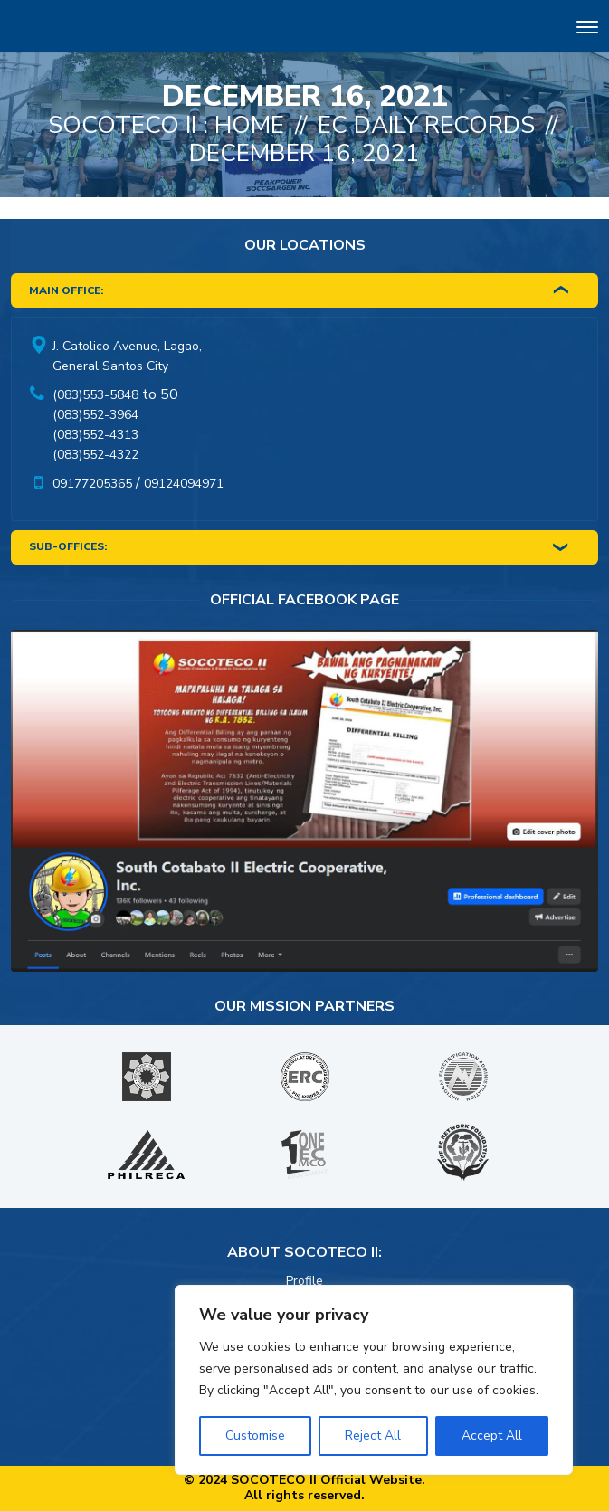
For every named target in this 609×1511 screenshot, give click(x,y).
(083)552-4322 (95, 454)
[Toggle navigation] (587, 29)
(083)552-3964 (95, 414)
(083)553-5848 (95, 395)
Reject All (373, 1435)
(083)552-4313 (95, 434)
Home (249, 125)
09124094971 (184, 483)
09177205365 (92, 483)
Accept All (492, 1435)
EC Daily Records (426, 125)
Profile (304, 1280)
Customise (255, 1435)
